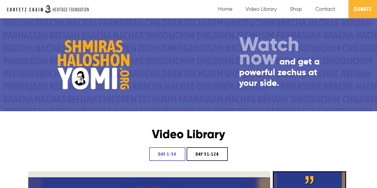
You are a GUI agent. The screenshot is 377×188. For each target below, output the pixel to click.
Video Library (261, 9)
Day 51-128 (207, 154)
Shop (296, 9)
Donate (363, 9)
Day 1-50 (167, 154)
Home (225, 9)
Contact (325, 9)
